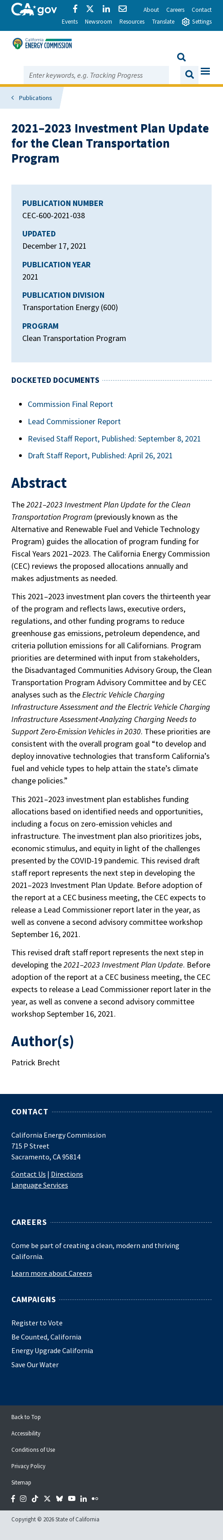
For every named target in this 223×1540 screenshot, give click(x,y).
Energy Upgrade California (52, 1350)
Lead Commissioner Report (74, 421)
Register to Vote (37, 1322)
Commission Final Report (70, 404)
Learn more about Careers (51, 1273)
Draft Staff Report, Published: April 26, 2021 (100, 455)
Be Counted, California (46, 1336)
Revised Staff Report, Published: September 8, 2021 (114, 438)
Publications (35, 98)
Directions (67, 1174)
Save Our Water (35, 1364)
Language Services (39, 1184)
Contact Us (28, 1174)
